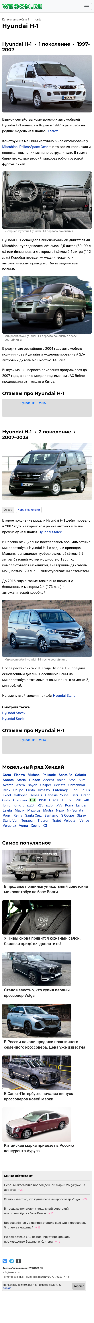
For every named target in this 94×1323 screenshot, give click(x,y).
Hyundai (37, 19)
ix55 (59, 805)
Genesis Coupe (56, 795)
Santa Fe (65, 775)
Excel (7, 795)
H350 (42, 800)
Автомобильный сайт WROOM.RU (23, 1268)
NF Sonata (75, 810)
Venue (84, 820)
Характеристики (29, 509)
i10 (63, 800)
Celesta (59, 785)
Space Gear (39, 147)
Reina (17, 815)
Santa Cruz (33, 815)
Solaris (80, 775)
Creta (7, 775)
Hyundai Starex (50, 532)
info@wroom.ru (11, 1272)
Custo (30, 790)
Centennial (76, 785)
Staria (21, 780)
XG (45, 826)
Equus (85, 790)
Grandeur (20, 800)
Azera (20, 785)
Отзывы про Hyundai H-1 (33, 393)
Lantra (81, 805)
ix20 (30, 805)
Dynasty (44, 790)
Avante (8, 785)
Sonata (8, 780)
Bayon (32, 785)
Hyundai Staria (64, 695)
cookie (7, 1288)
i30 (78, 800)
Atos (72, 780)
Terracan (28, 820)
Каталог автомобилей (15, 19)
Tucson (34, 780)
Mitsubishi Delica (15, 147)
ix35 (49, 805)
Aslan (61, 780)
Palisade (49, 775)
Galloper (20, 795)
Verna (23, 826)
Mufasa (34, 775)
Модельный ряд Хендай (33, 767)
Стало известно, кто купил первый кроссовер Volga (42, 1199)
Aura (82, 780)
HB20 (53, 800)
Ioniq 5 (18, 805)
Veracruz (9, 826)
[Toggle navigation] (87, 6)
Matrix (19, 810)
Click (6, 790)
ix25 (40, 805)
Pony (7, 815)
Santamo (51, 815)
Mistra (48, 810)
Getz (74, 795)
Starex (53, 131)
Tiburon (43, 820)
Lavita (7, 810)
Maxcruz (33, 810)
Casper (45, 785)
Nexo (60, 810)
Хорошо (78, 1286)
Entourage (61, 790)
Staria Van (10, 820)
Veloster (70, 820)
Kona (69, 805)
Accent (48, 780)
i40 (86, 800)
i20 (70, 800)
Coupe (18, 790)
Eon (75, 790)
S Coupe (67, 815)
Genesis (36, 795)
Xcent (35, 826)
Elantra (19, 775)
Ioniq (7, 805)
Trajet (56, 820)
